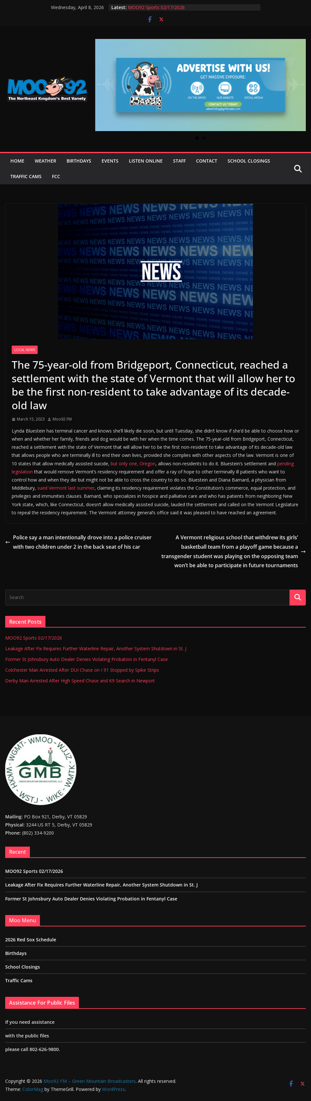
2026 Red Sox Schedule (30, 939)
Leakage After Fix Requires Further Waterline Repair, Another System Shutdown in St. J (95, 648)
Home (17, 161)
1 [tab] (197, 138)
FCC (56, 176)
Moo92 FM (62, 419)
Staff (179, 161)
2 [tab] (204, 138)
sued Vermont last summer (65, 488)
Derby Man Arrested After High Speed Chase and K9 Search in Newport (80, 681)
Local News (24, 350)
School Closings (249, 161)
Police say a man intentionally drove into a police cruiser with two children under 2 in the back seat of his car (78, 542)
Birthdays (79, 161)
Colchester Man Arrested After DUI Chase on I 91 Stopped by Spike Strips (82, 670)
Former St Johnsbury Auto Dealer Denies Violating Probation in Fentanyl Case (86, 659)
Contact (206, 161)
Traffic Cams (26, 176)
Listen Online (146, 161)
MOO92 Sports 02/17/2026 (156, 7)
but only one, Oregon (133, 463)
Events (110, 161)
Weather (45, 161)
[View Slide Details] (200, 85)
